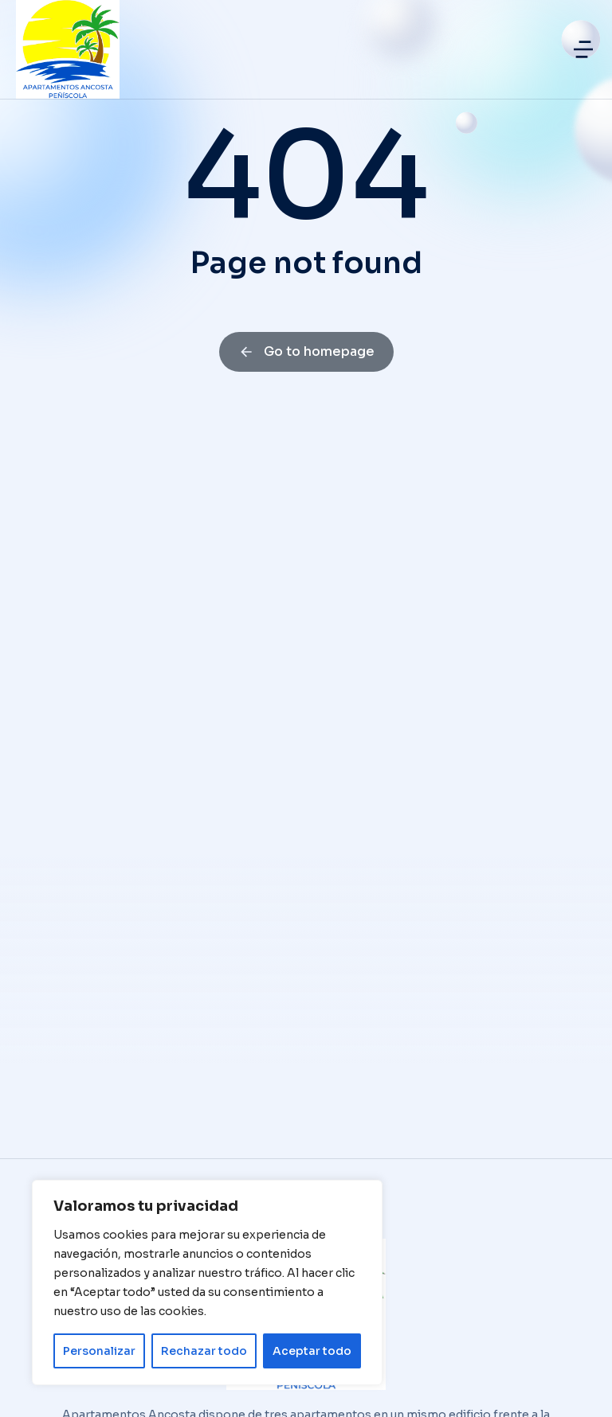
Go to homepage (306, 351)
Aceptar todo (312, 1351)
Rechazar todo (204, 1351)
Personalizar (99, 1351)
